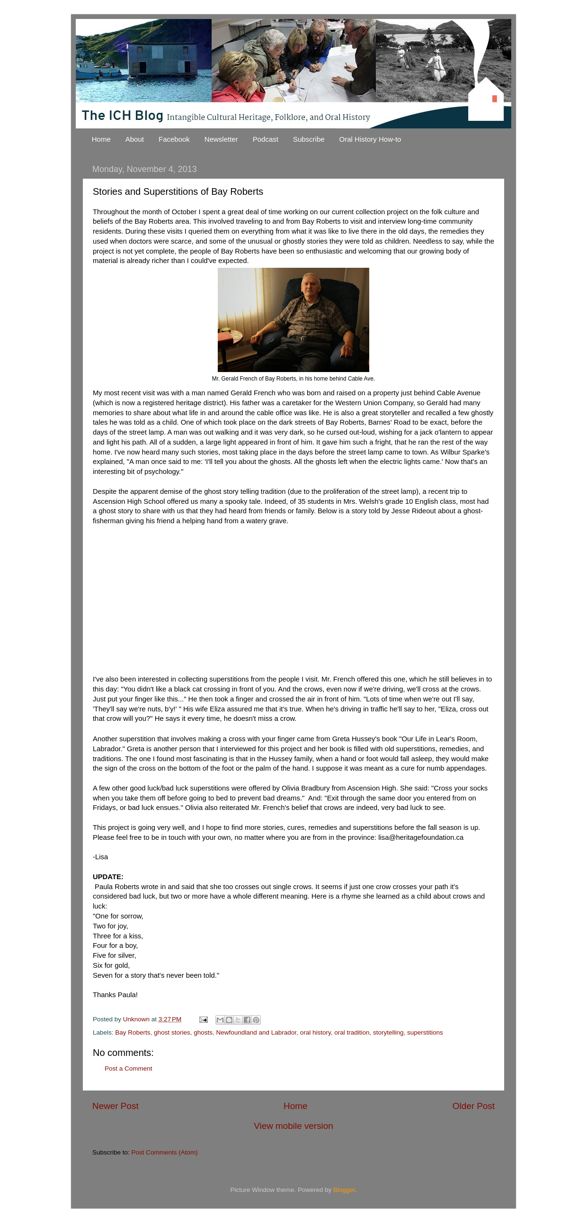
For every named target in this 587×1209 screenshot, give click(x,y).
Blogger (344, 1189)
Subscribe (309, 139)
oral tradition (351, 1032)
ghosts (203, 1032)
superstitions (425, 1032)
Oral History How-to (370, 139)
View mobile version (293, 1126)
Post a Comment (128, 1068)
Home (101, 139)
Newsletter (221, 139)
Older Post (474, 1106)
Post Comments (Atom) (165, 1152)
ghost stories (172, 1032)
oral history (315, 1032)
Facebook (174, 139)
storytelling (388, 1032)
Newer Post (115, 1106)
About (134, 139)
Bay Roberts (132, 1032)
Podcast (265, 139)
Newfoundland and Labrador (256, 1032)
